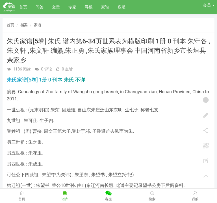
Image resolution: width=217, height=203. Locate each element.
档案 (24, 25)
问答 (40, 7)
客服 (121, 7)
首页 (23, 7)
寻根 (89, 7)
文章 (56, 7)
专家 (72, 7)
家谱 (105, 7)
